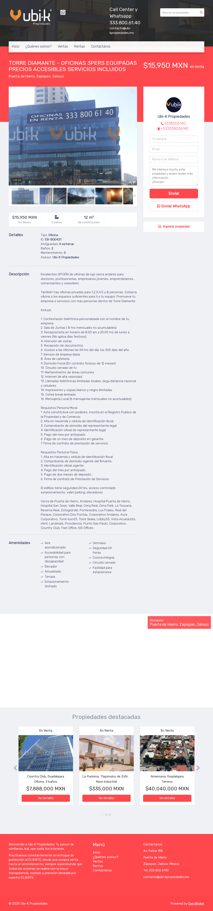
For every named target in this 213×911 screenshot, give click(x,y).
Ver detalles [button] (46, 798)
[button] (14, 767)
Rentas (79, 46)
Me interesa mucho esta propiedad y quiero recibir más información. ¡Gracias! (174, 176)
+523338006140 (175, 128)
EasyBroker (196, 903)
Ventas (63, 46)
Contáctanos (100, 46)
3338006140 (175, 123)
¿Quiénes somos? (38, 46)
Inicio (15, 46)
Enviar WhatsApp (173, 206)
